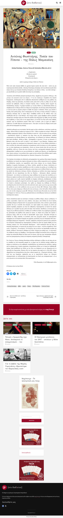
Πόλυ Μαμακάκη (36, 286)
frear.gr (33, 512)
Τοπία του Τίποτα (45, 286)
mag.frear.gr (49, 309)
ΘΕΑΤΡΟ (44, 324)
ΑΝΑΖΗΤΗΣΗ (31, 420)
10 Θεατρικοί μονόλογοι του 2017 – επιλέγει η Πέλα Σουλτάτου (44, 339)
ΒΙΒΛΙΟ (29, 52)
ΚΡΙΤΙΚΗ (33, 52)
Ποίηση (29, 286)
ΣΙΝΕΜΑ (20, 324)
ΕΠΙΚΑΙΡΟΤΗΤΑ (8, 324)
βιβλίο (19, 286)
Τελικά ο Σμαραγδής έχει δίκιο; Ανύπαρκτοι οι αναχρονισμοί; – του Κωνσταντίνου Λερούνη (16, 341)
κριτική (24, 286)
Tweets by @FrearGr (26, 452)
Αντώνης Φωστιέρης (11, 286)
